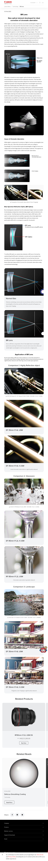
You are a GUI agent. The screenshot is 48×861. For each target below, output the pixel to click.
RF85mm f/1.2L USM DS (24, 736)
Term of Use (40, 854)
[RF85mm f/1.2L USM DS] (23, 726)
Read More (9, 802)
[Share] (12, 815)
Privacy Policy (12, 856)
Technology (7, 798)
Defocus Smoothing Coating (15, 795)
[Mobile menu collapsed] (43, 2)
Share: (6, 815)
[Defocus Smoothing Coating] (23, 783)
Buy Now (23, 744)
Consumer (33, 2)
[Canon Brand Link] (8, 2)
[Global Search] (39, 2)
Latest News (7, 6)
